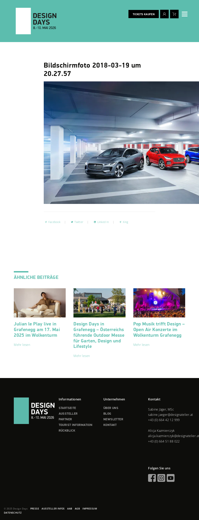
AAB (69, 508)
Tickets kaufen (143, 14)
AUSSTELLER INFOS (53, 508)
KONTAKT (110, 425)
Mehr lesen (22, 345)
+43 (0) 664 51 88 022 (164, 441)
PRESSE (34, 508)
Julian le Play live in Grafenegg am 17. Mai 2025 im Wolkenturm (37, 330)
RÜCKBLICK (67, 430)
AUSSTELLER (68, 413)
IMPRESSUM (89, 508)
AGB (77, 508)
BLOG (107, 413)
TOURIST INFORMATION (76, 425)
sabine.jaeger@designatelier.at (170, 414)
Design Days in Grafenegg (98, 335)
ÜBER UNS (110, 408)
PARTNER (65, 419)
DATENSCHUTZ (13, 512)
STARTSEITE (67, 408)
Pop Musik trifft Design (159, 330)
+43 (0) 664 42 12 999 (164, 420)
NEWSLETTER (113, 419)
